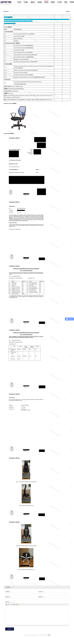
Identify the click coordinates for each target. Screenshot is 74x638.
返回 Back (68, 11)
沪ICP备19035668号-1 (43, 635)
